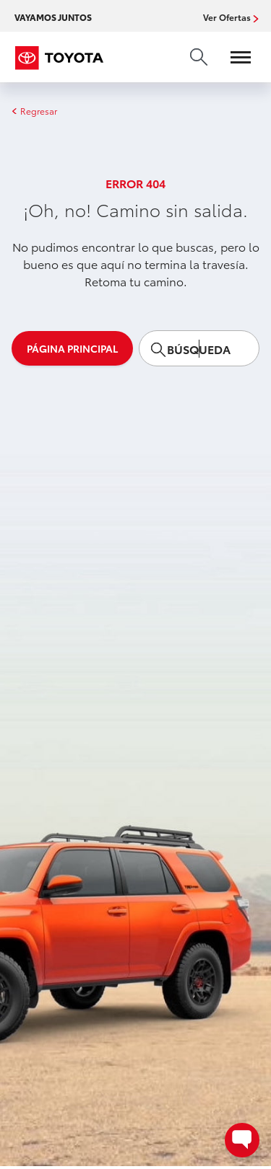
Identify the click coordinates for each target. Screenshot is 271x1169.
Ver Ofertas (228, 17)
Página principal (72, 348)
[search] (198, 57)
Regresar (34, 111)
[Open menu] (233, 57)
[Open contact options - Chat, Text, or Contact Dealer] (242, 1140)
